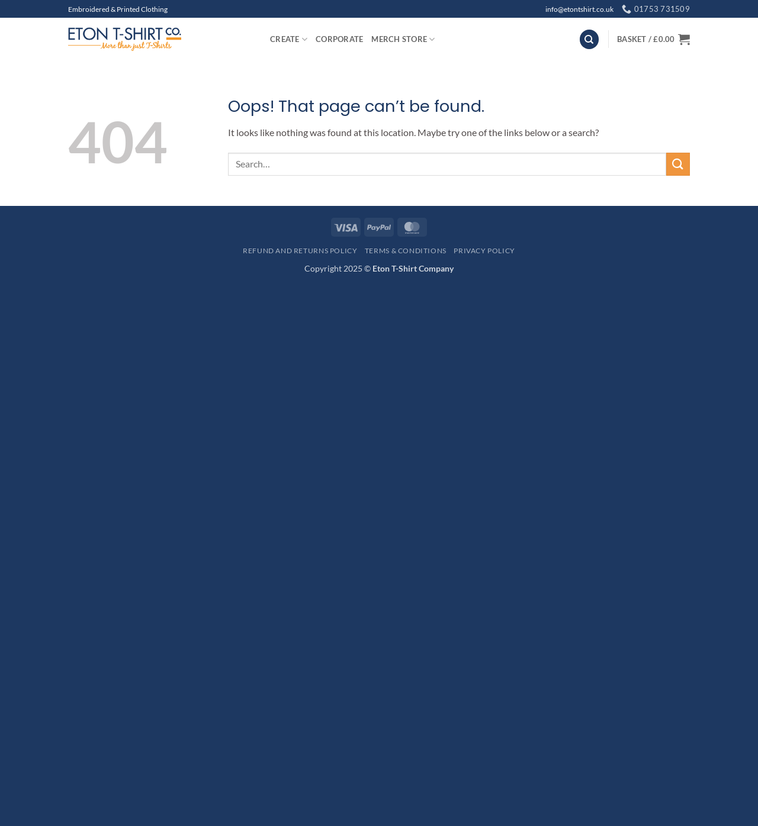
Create (288, 39)
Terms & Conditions (406, 250)
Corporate (339, 39)
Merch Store (403, 39)
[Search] (589, 39)
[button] (653, 39)
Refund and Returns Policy (300, 250)
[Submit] (678, 164)
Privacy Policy (484, 250)
